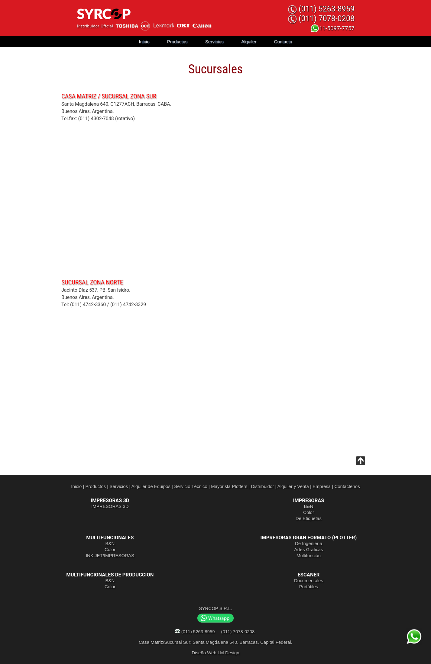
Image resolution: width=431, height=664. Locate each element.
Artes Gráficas (308, 549)
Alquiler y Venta (293, 486)
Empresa (322, 486)
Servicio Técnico (190, 486)
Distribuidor (262, 486)
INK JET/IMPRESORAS (110, 555)
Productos (177, 41)
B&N (308, 506)
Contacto (283, 41)
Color (308, 512)
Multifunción (309, 555)
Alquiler (248, 41)
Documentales (308, 580)
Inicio (144, 41)
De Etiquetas (309, 518)
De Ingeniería (308, 543)
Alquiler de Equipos (150, 486)
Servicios (214, 41)
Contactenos (347, 486)
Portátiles (308, 586)
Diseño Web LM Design (215, 652)
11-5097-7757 (332, 28)
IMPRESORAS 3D (109, 506)
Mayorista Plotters (229, 486)
